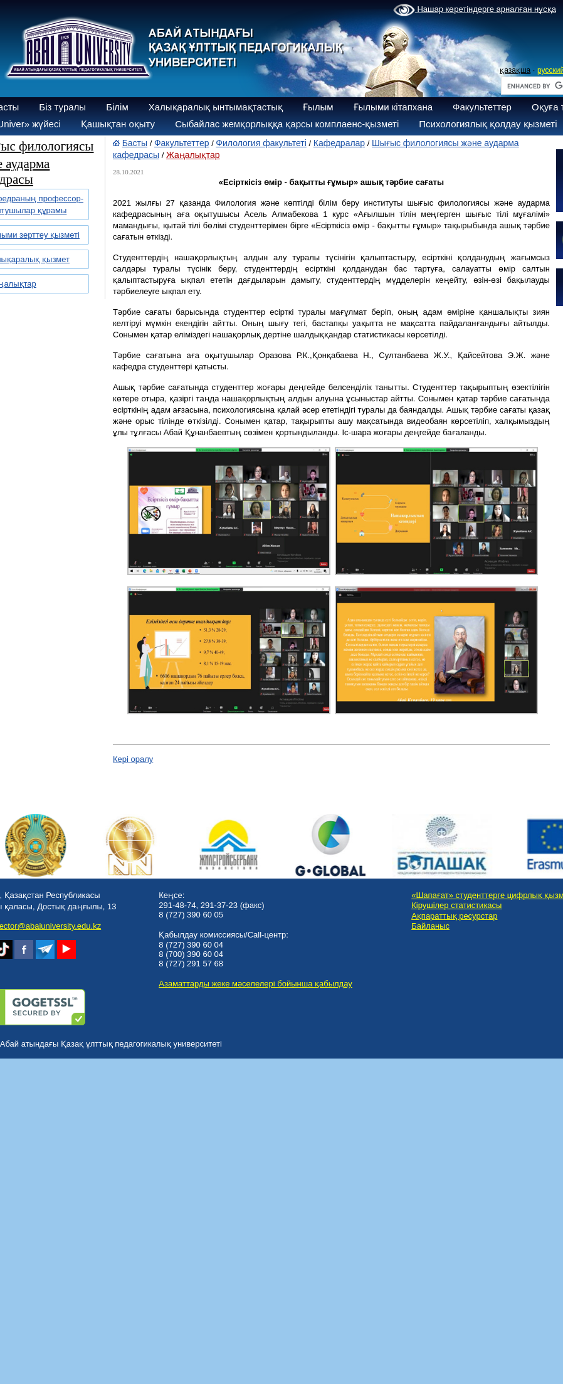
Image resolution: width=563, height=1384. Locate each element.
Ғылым (318, 107)
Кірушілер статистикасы (456, 905)
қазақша (515, 70)
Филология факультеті (261, 143)
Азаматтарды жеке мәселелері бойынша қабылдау (255, 983)
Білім (117, 107)
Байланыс (430, 926)
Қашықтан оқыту (118, 124)
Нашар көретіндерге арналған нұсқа (474, 10)
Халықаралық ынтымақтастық (216, 107)
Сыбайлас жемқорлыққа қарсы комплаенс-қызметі (287, 124)
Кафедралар (339, 143)
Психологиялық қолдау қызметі (488, 124)
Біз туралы (62, 107)
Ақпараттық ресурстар (454, 916)
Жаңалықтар (193, 155)
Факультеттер (482, 107)
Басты (134, 143)
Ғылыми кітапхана (393, 107)
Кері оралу (133, 759)
